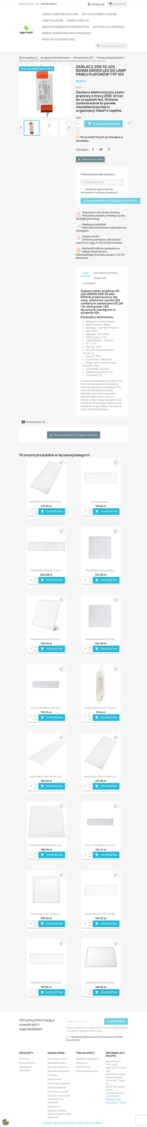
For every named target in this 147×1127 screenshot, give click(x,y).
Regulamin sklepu (56, 1062)
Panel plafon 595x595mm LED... (46, 845)
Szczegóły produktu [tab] (106, 273)
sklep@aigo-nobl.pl (116, 1102)
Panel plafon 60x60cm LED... (101, 982)
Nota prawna (54, 1079)
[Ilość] (79, 123)
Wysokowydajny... (100, 501)
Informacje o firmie (57, 1058)
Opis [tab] (85, 273)
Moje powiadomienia (87, 1071)
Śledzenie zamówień (87, 1058)
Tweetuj (101, 149)
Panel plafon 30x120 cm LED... (46, 570)
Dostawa (52, 1075)
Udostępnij (93, 149)
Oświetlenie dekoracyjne (60, 14)
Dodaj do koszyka (103, 124)
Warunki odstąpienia (58, 1071)
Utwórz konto (83, 1066)
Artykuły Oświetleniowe (99, 14)
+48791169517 (48, 4)
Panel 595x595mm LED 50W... (100, 639)
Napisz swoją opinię (90, 159)
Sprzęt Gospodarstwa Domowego (66, 33)
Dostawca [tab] (89, 283)
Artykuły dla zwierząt (109, 27)
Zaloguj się (82, 1062)
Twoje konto (85, 1053)
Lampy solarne (52, 20)
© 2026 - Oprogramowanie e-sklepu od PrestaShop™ (73, 1122)
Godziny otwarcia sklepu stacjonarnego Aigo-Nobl (59, 1114)
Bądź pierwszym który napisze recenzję (73, 435)
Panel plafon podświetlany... (101, 570)
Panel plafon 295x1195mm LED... (46, 501)
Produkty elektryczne (58, 39)
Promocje (24, 1058)
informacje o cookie (57, 1091)
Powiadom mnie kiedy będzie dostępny (110, 201)
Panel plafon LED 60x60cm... (46, 913)
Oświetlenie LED (78, 20)
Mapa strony (54, 1106)
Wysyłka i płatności (57, 1066)
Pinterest (109, 149)
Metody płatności (57, 1087)
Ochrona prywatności (59, 1083)
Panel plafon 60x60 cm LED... (46, 639)
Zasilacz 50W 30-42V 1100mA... (100, 707)
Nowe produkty (27, 1062)
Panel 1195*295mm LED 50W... (46, 707)
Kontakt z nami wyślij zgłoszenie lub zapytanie (58, 1099)
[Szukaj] (111, 46)
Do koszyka (52, 511)
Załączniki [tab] (100, 278)
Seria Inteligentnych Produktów (65, 27)
